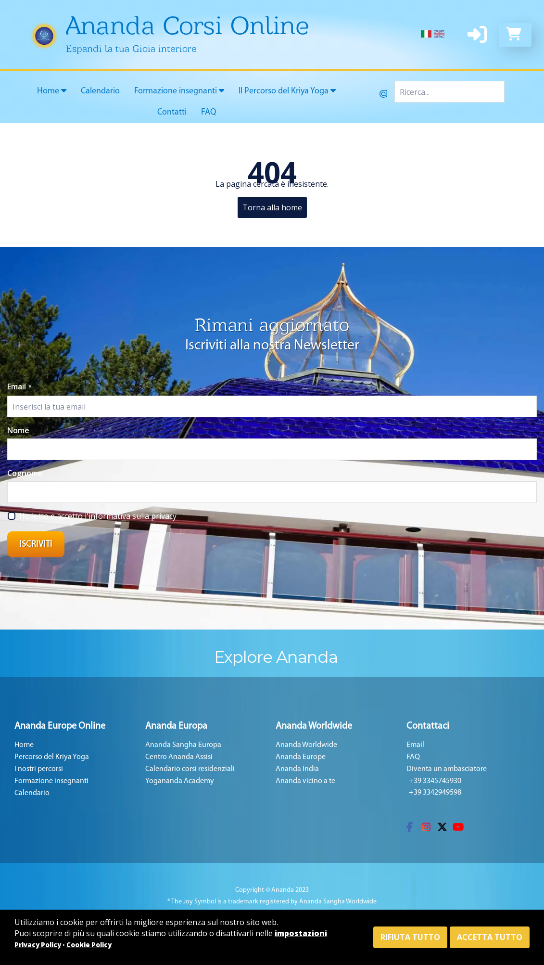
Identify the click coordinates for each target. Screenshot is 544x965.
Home (51, 91)
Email (19, 386)
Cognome (25, 473)
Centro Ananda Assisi (179, 757)
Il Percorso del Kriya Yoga (287, 91)
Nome (18, 430)
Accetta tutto (489, 937)
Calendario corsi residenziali (190, 769)
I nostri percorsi (38, 769)
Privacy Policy (37, 944)
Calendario (100, 91)
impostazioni (301, 933)
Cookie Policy (89, 944)
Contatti (172, 112)
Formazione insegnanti (179, 91)
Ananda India (297, 769)
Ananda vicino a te (305, 781)
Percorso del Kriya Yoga (51, 757)
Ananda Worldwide (306, 745)
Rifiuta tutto (410, 937)
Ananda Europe (301, 757)
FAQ (208, 112)
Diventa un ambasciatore (446, 769)
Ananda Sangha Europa (183, 745)
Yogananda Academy (179, 781)
